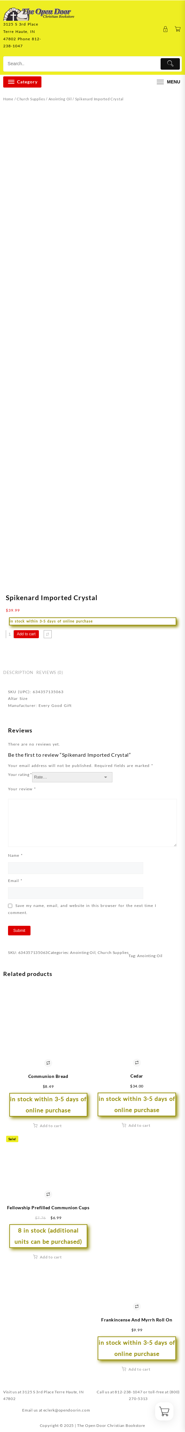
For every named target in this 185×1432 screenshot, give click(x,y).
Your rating (20, 774)
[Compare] (48, 634)
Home (8, 99)
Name (15, 855)
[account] (165, 29)
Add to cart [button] (51, 1125)
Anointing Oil (60, 99)
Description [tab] (18, 672)
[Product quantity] (10, 634)
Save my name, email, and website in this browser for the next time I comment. (82, 909)
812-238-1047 (128, 1391)
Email (15, 880)
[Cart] (178, 29)
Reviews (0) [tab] (49, 672)
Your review (22, 788)
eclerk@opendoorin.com (66, 1410)
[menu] (167, 82)
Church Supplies (31, 99)
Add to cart (26, 634)
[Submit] (170, 64)
